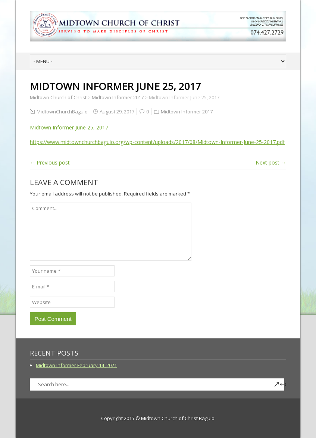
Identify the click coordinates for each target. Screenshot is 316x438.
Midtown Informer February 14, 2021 (76, 365)
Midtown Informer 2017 (187, 111)
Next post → (271, 162)
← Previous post (50, 162)
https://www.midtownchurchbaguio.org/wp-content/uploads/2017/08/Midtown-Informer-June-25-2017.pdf (157, 142)
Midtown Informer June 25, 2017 (69, 127)
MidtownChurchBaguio (62, 111)
